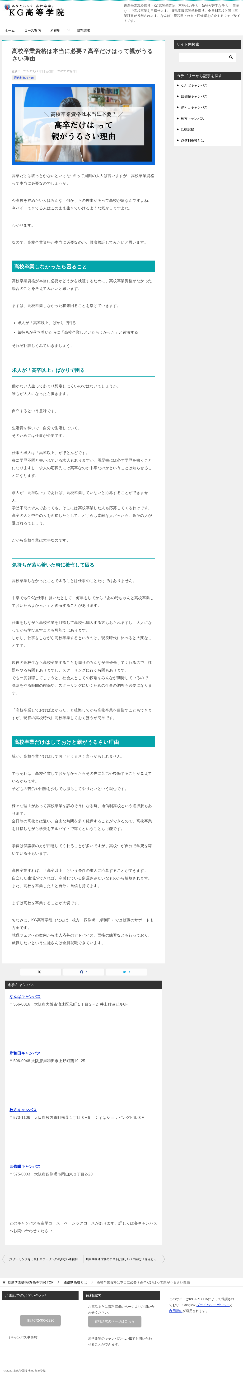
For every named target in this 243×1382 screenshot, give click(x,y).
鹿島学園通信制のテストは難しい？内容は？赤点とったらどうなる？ (125, 1259)
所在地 (55, 30)
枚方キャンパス (23, 1110)
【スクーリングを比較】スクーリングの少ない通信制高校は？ (45, 1259)
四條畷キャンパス (25, 1167)
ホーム (10, 30)
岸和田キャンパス (25, 1053)
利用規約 (175, 1311)
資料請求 (83, 30)
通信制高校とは (24, 77)
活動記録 (187, 129)
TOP (31, 1282)
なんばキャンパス (25, 997)
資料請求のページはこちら (115, 1321)
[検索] (207, 57)
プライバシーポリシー (213, 1305)
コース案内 (32, 30)
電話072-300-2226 (40, 1320)
